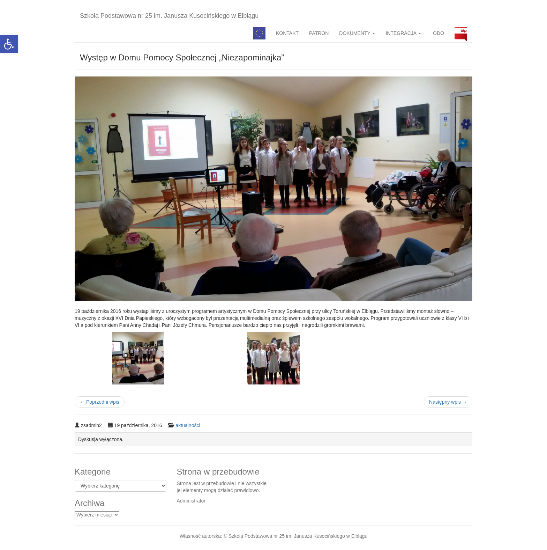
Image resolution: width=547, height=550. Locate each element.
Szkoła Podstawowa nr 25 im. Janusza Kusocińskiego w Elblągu (169, 15)
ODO (438, 33)
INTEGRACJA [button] (403, 33)
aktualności (187, 425)
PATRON (319, 33)
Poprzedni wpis (99, 402)
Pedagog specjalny (259, 33)
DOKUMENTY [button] (357, 33)
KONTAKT (287, 33)
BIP (461, 33)
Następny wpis (448, 402)
